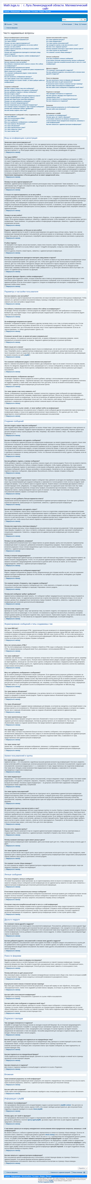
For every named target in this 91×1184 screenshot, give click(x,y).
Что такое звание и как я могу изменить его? (19, 78)
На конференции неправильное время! (17, 67)
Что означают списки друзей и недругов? (59, 70)
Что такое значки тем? (12, 131)
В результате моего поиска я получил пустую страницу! (64, 84)
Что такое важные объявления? (15, 124)
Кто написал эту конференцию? (56, 115)
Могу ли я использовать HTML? (15, 118)
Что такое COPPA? (10, 41)
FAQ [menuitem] (16, 24)
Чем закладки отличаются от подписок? (59, 93)
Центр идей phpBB (34, 1120)
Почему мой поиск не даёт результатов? (59, 82)
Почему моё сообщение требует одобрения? (19, 108)
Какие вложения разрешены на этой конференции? (63, 107)
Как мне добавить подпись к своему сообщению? (21, 92)
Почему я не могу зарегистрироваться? (17, 43)
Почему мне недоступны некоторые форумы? (19, 99)
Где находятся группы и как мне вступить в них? (62, 45)
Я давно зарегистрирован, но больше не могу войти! (22, 48)
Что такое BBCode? (11, 116)
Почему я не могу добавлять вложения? (18, 101)
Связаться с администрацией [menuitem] (60, 1172)
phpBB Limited (66, 1105)
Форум (41, 11)
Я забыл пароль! (10, 50)
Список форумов (12, 1172)
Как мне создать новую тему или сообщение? (19, 88)
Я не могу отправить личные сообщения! (59, 58)
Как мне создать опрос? (12, 94)
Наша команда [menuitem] (77, 1172)
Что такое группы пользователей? (57, 43)
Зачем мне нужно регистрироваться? (17, 39)
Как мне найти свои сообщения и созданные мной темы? (65, 87)
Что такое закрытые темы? (13, 129)
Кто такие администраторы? (55, 39)
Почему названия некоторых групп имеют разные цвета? (64, 48)
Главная (6, 11)
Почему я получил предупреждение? (16, 103)
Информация (15, 11)
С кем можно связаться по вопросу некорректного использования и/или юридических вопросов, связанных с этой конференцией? (65, 120)
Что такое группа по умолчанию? (57, 50)
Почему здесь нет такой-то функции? (58, 117)
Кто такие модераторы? (54, 41)
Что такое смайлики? (11, 120)
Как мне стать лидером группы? (56, 46)
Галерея (83, 24)
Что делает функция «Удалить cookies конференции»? (22, 56)
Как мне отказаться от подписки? (57, 101)
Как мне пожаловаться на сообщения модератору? (21, 105)
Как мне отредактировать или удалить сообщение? (21, 90)
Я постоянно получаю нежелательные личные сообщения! (65, 60)
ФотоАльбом (25, 11)
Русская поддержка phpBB (46, 1182)
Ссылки (9, 24)
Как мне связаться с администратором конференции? (63, 124)
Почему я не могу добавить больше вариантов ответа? (22, 95)
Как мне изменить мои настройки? (16, 62)
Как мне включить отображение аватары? (18, 76)
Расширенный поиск (84, 19)
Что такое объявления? (12, 125)
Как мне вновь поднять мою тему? (16, 110)
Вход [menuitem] (76, 24)
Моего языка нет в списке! (13, 71)
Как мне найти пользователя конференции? (60, 85)
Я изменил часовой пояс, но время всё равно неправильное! (24, 69)
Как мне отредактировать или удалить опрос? (19, 97)
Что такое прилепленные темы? (15, 127)
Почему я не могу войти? (13, 46)
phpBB (26, 355)
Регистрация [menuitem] (68, 24)
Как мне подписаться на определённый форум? (62, 99)
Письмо (48, 11)
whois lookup (50, 1134)
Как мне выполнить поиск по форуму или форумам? (63, 80)
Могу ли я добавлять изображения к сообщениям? (21, 122)
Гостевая (35, 11)
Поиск (81, 19)
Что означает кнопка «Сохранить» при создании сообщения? (24, 106)
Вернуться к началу (13, 152)
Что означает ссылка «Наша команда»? (59, 52)
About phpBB (37, 1109)
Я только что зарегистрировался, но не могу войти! (21, 45)
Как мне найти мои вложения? (56, 109)
